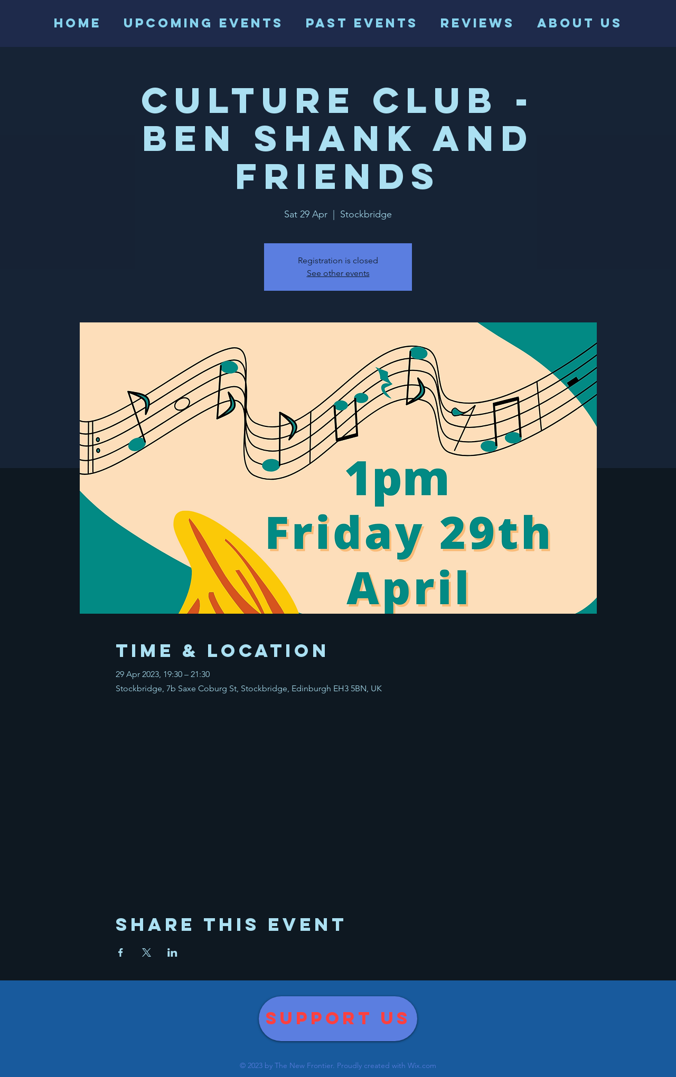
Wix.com (422, 1065)
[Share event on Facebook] (121, 952)
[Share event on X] (147, 952)
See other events (338, 273)
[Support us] (338, 1018)
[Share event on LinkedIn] (172, 952)
